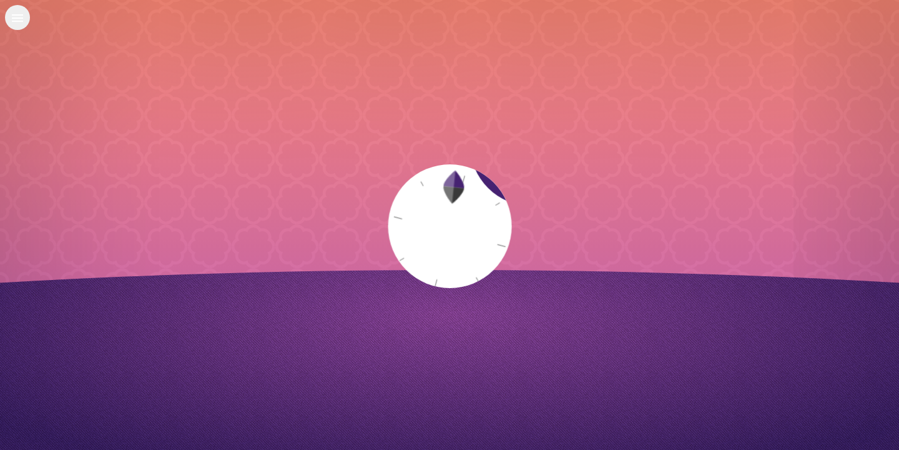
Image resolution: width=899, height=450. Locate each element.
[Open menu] (17, 17)
